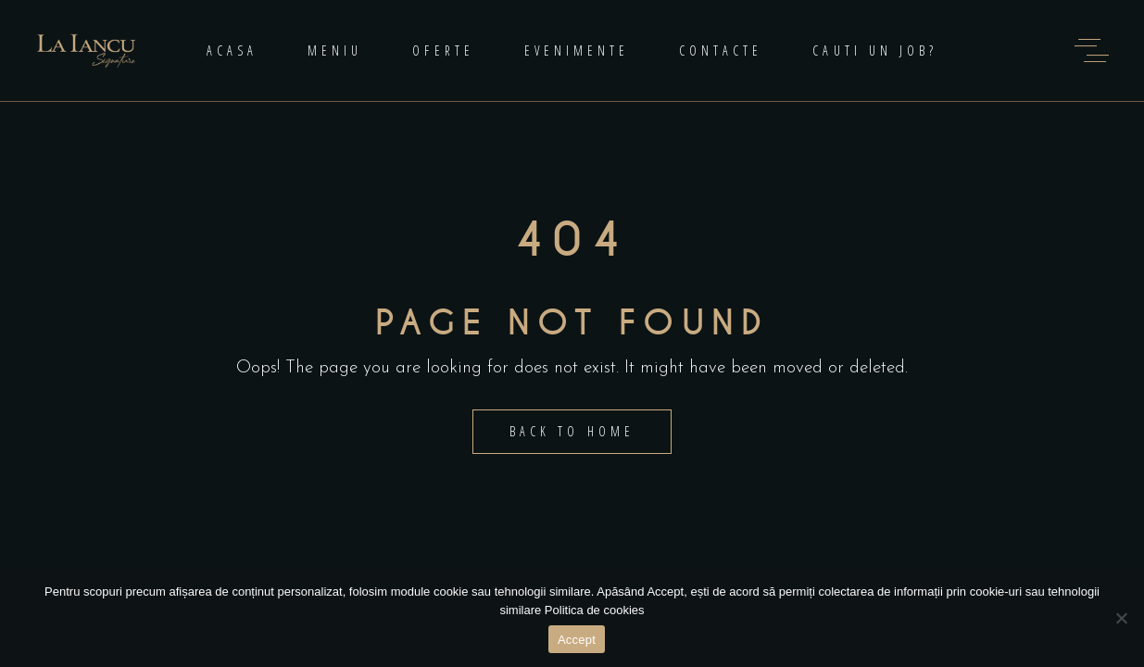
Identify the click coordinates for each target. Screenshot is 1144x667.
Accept (577, 640)
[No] (1121, 618)
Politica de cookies (595, 610)
